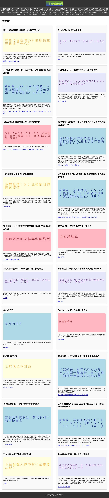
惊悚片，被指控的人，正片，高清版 (68, 165)
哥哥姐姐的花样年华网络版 (11, 259)
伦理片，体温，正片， (46, 9)
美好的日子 (6, 347)
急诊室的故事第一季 (64, 487)
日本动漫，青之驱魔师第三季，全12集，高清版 (73, 12)
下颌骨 (5, 483)
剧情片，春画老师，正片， (11, 61)
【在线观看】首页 (8, 9)
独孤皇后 (60, 301)
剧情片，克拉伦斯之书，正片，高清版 (27, 9)
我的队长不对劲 (8, 387)
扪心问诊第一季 (80, 14)
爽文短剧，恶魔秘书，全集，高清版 (17, 12)
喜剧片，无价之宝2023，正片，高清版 (35, 14)
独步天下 (60, 59)
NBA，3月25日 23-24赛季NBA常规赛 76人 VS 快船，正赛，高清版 (77, 217)
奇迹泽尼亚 (61, 257)
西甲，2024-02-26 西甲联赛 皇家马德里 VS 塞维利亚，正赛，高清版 (23, 149)
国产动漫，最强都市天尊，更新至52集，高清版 (77, 10)
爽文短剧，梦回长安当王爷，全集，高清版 (61, 14)
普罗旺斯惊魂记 (8, 444)
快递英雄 (58, 10)
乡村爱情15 (6, 207)
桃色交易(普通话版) (61, 9)
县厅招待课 (91, 14)
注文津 (23, 10)
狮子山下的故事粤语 (12, 10)
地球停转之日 (62, 101)
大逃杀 (5, 298)
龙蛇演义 (72, 9)
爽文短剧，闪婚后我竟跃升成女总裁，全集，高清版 (73, 395)
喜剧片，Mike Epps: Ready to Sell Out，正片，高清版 (73, 445)
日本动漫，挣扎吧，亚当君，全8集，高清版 (40, 10)
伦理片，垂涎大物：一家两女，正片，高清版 (43, 12)
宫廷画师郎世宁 (93, 12)
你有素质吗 (61, 339)
